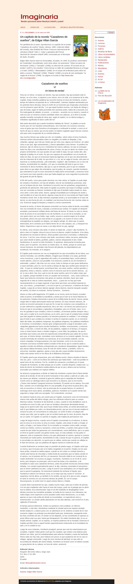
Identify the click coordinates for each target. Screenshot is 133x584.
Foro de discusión (105, 96)
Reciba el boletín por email (72, 27)
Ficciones (101, 46)
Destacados (102, 60)
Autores (101, 41)
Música (100, 65)
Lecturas (101, 43)
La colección (49, 27)
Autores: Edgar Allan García (31, 572)
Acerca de (34, 27)
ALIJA (100, 79)
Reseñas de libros (105, 52)
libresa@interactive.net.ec (35, 563)
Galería (101, 49)
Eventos (101, 74)
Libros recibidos (104, 57)
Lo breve (101, 82)
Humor (100, 77)
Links (100, 71)
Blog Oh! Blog (50, 581)
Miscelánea (102, 68)
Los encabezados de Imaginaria (106, 102)
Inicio (23, 27)
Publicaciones (103, 63)
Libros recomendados (106, 54)
